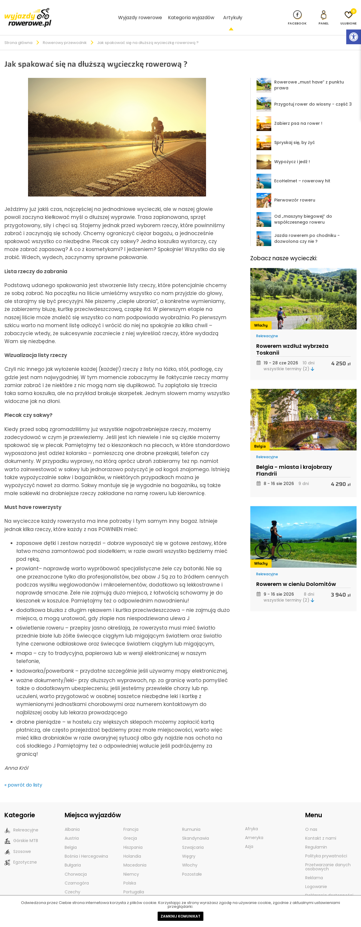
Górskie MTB (21, 831)
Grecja (130, 828)
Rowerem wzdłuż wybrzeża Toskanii (292, 340)
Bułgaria (73, 855)
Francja (130, 820)
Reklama (314, 868)
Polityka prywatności (326, 846)
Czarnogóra (77, 873)
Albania (72, 820)
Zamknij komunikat (180, 916)
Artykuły (232, 12)
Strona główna (18, 33)
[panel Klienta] (323, 12)
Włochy (261, 315)
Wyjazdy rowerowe (140, 12)
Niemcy (131, 864)
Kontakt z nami (320, 828)
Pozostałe (192, 864)
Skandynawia (195, 828)
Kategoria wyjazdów (191, 12)
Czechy (72, 882)
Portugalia (133, 882)
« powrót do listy (23, 775)
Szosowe (17, 841)
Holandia (132, 846)
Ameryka (254, 828)
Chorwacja (76, 864)
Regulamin (316, 837)
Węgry (188, 846)
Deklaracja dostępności (329, 886)
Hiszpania (133, 837)
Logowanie (316, 877)
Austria (72, 828)
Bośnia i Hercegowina (86, 846)
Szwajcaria (193, 837)
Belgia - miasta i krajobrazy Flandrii (294, 461)
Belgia (260, 436)
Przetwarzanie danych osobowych (328, 857)
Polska (129, 873)
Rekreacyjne (267, 326)
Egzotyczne (20, 852)
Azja (249, 837)
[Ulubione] (348, 12)
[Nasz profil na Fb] (297, 12)
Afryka (251, 819)
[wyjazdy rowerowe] (28, 12)
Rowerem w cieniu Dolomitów (296, 574)
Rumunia (191, 820)
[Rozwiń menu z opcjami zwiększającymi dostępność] (353, 37)
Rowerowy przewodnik (65, 33)
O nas (311, 820)
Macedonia (134, 855)
